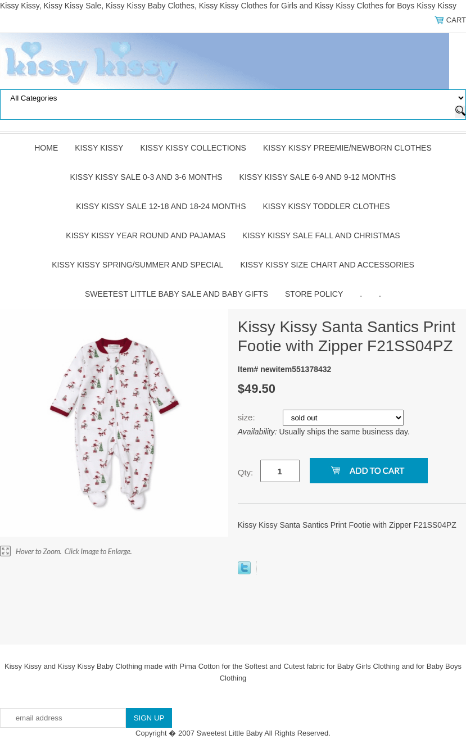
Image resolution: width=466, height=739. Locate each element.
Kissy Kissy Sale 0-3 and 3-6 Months (146, 177)
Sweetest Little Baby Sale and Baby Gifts (176, 293)
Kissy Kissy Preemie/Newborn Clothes (347, 147)
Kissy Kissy (99, 147)
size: (247, 417)
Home (46, 147)
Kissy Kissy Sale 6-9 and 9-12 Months (317, 177)
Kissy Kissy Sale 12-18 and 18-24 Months (161, 206)
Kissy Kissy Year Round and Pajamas (145, 235)
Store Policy (314, 293)
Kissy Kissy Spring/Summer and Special (137, 264)
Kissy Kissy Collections (193, 147)
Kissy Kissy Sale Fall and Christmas (321, 235)
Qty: (246, 472)
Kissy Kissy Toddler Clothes (326, 206)
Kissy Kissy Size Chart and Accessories (327, 264)
